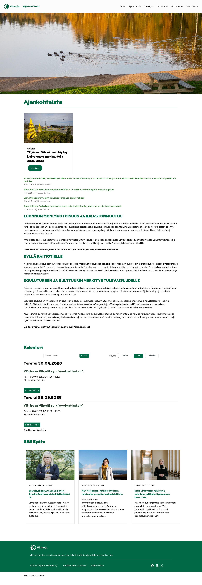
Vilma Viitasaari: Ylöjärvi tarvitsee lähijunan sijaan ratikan (54, 198)
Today (125, 355)
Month (152, 355)
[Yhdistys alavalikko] (152, 6)
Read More (32, 390)
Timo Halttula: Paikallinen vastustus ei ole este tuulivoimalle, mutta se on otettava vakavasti (72, 206)
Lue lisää (35, 168)
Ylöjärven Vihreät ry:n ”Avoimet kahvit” (53, 371)
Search (84, 356)
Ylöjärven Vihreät (31, 7)
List (138, 355)
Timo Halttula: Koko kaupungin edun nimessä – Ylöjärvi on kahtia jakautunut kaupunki (69, 189)
